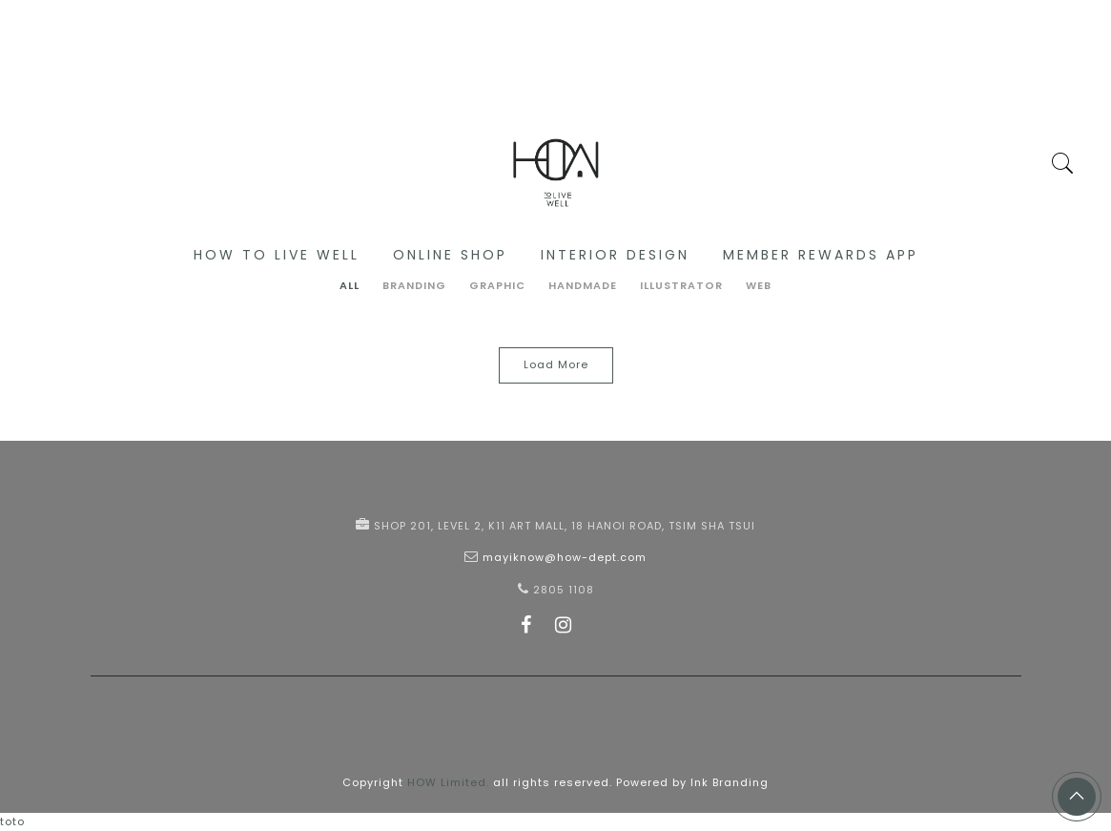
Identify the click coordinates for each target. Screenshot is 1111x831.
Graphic (497, 285)
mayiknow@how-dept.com (565, 557)
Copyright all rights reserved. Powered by (516, 782)
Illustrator (681, 285)
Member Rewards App (820, 254)
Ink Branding (729, 782)
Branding (414, 285)
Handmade (582, 285)
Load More (556, 364)
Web (759, 285)
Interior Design (615, 254)
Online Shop (450, 254)
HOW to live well (277, 254)
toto (12, 821)
